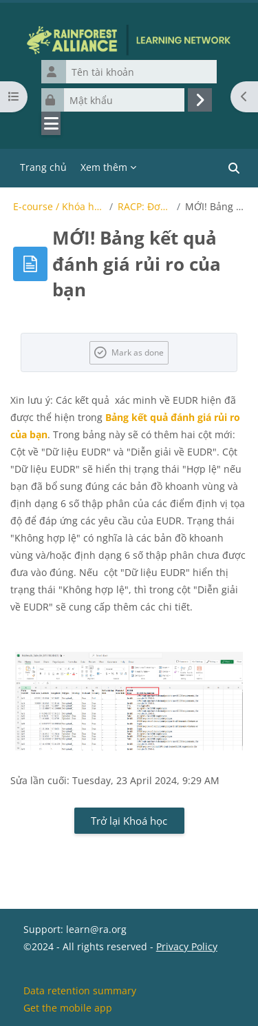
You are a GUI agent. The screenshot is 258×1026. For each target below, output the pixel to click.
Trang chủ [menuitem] (43, 167)
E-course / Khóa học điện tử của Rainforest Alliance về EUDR (59, 207)
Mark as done (137, 352)
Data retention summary (79, 990)
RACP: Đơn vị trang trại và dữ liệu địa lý (145, 207)
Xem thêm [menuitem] (103, 167)
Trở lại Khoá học (129, 821)
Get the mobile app (67, 1007)
